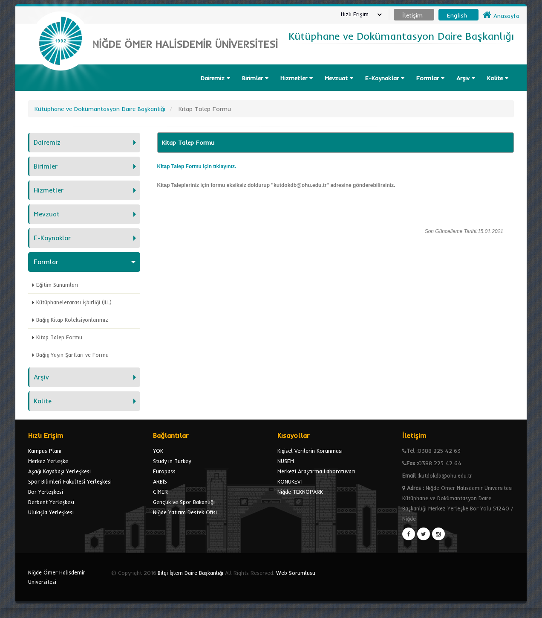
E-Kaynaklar (384, 78)
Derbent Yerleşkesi (51, 501)
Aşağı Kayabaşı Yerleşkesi (59, 471)
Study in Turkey (172, 461)
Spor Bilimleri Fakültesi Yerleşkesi (70, 481)
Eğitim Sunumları (57, 284)
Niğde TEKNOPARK (300, 491)
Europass (164, 471)
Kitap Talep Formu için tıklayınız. (196, 166)
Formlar (430, 78)
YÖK (158, 450)
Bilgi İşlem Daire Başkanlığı (190, 572)
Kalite (497, 78)
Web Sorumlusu (295, 572)
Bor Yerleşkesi (45, 491)
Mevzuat (339, 78)
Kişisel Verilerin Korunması (310, 450)
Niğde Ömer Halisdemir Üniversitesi (56, 577)
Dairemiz (215, 78)
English (457, 15)
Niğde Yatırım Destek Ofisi (185, 512)
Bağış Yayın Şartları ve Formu (72, 354)
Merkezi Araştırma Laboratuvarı (316, 471)
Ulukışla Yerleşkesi (51, 512)
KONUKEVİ (289, 481)
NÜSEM (285, 461)
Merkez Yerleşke (48, 461)
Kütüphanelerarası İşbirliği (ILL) (74, 302)
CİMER (160, 491)
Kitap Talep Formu (59, 337)
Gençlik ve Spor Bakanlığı (184, 501)
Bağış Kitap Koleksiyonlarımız (72, 319)
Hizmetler (296, 78)
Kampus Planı (44, 450)
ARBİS (160, 481)
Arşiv (465, 78)
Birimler (255, 78)
